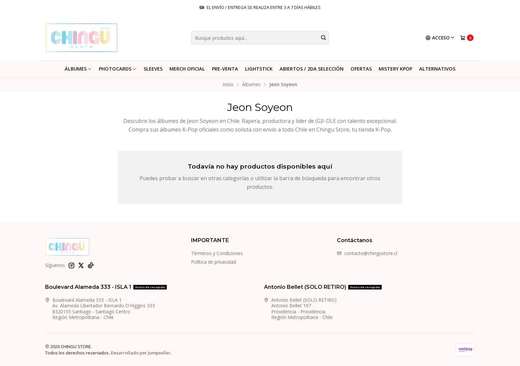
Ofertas (361, 69)
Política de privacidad (213, 262)
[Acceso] (440, 37)
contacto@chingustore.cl (367, 253)
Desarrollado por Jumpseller (140, 353)
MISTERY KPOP (395, 69)
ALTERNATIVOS (437, 69)
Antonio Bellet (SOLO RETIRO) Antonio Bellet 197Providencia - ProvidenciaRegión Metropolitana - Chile (300, 309)
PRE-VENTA (225, 69)
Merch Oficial (187, 69)
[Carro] (467, 37)
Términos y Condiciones (217, 253)
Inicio (228, 84)
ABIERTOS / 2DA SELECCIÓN (312, 69)
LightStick (259, 69)
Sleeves (153, 69)
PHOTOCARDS (118, 69)
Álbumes (78, 69)
